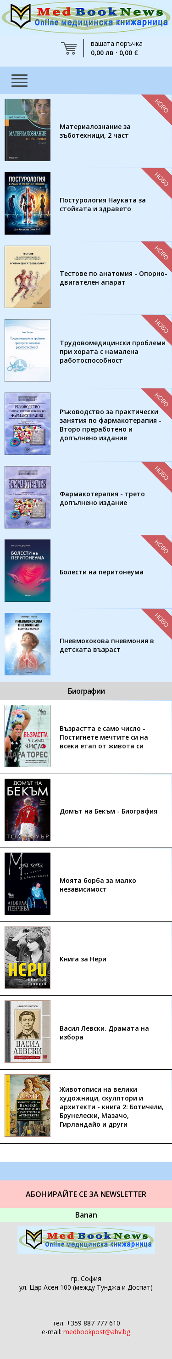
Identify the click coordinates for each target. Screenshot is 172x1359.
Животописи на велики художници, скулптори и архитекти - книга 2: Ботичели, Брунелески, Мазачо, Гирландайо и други (112, 1107)
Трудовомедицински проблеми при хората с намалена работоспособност (113, 351)
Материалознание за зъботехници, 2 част (95, 131)
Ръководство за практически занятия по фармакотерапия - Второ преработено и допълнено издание (110, 424)
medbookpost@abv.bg (96, 1331)
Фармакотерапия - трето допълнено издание (102, 498)
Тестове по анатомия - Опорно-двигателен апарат (113, 277)
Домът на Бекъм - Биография (108, 811)
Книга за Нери (83, 959)
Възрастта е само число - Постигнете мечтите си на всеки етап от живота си (104, 737)
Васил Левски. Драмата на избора (104, 1032)
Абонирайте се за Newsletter (86, 1194)
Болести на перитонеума (102, 571)
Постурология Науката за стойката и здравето (103, 204)
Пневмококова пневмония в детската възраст (107, 645)
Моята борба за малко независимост (98, 884)
